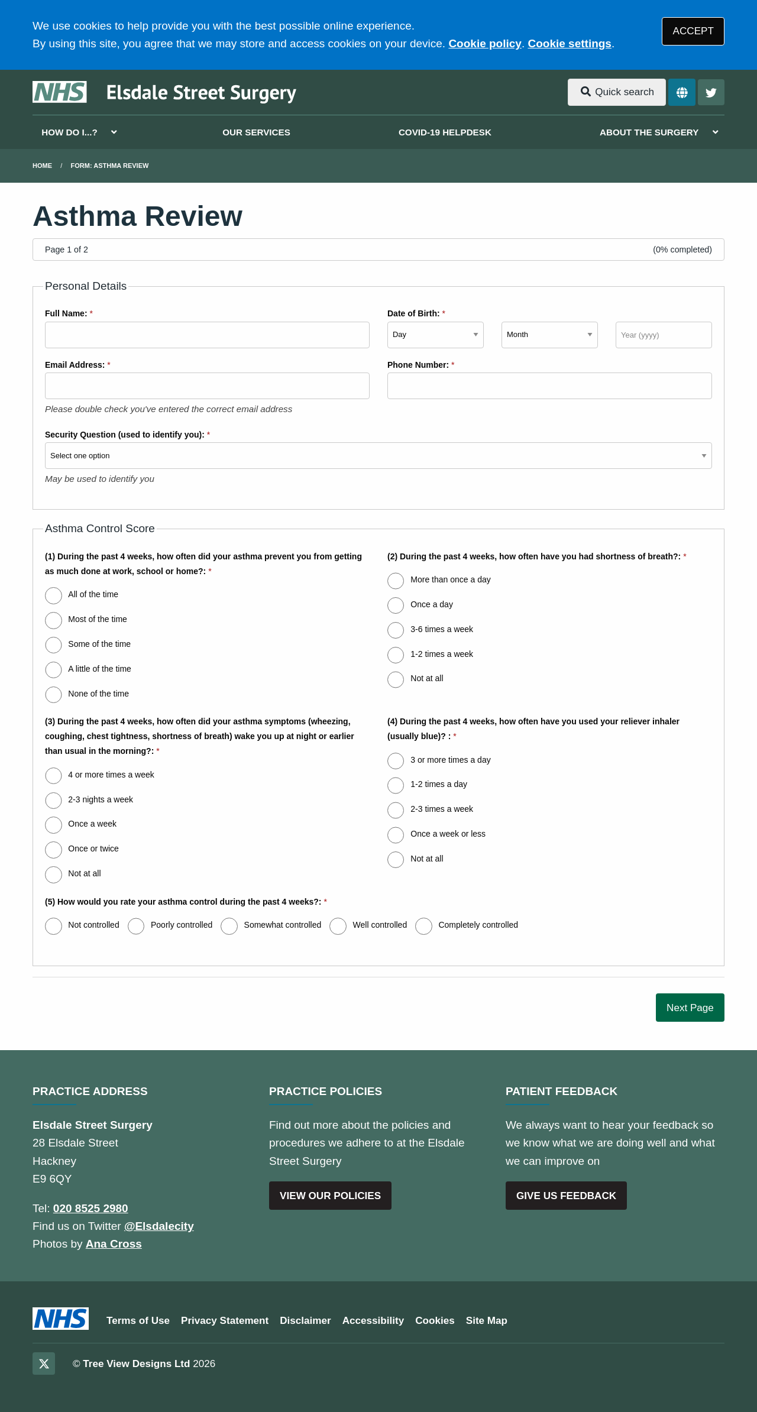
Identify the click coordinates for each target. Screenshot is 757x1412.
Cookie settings (569, 43)
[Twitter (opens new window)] (44, 1363)
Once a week (92, 823)
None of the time (98, 693)
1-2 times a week (441, 654)
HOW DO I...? (69, 132)
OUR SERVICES (256, 132)
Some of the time (99, 644)
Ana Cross (114, 1244)
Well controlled (380, 925)
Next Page (690, 1007)
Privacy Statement (224, 1320)
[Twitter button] (711, 92)
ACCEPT (693, 31)
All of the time (93, 594)
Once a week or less (448, 833)
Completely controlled (478, 925)
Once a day (431, 604)
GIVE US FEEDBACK (566, 1196)
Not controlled (93, 925)
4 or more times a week (111, 774)
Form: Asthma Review (110, 165)
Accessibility (373, 1320)
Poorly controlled (181, 925)
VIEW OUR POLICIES (330, 1196)
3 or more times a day (450, 760)
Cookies (435, 1320)
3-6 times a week (441, 629)
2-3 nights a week (100, 799)
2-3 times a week (441, 809)
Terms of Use (138, 1320)
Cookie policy (485, 43)
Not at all (426, 678)
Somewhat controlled (283, 925)
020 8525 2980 (90, 1208)
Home (42, 165)
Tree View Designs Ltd (136, 1363)
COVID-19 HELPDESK (445, 132)
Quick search (617, 92)
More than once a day (450, 579)
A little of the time (99, 668)
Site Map (486, 1320)
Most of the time (97, 619)
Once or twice (93, 848)
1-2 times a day (438, 784)
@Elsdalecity (159, 1226)
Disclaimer (305, 1320)
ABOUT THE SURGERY (649, 132)
